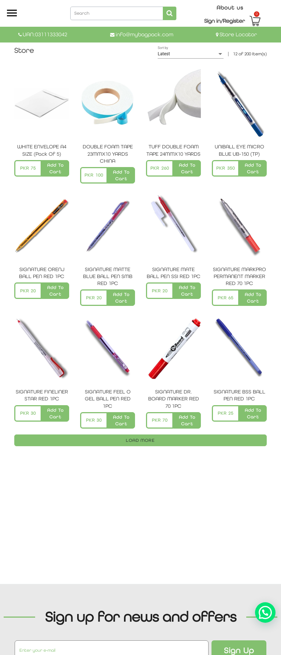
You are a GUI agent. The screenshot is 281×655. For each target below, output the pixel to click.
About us (230, 7)
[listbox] (191, 54)
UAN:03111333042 (45, 34)
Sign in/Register (224, 21)
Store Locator (238, 34)
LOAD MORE (140, 440)
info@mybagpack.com (144, 34)
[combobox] (123, 12)
